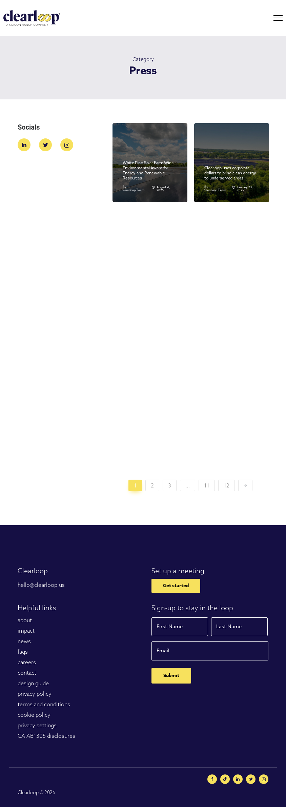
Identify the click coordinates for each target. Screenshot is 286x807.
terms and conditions (44, 704)
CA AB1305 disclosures (46, 735)
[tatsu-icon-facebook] (213, 779)
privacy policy (35, 693)
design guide (33, 683)
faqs (23, 651)
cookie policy (34, 714)
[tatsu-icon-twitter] (47, 144)
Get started (176, 585)
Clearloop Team (133, 190)
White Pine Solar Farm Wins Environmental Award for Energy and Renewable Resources (148, 170)
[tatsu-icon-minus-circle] (226, 779)
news (24, 641)
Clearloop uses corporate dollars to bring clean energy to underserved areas (230, 172)
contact (27, 672)
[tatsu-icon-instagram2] (66, 144)
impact (26, 630)
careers (27, 662)
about (25, 620)
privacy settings (37, 725)
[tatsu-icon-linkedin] (26, 144)
